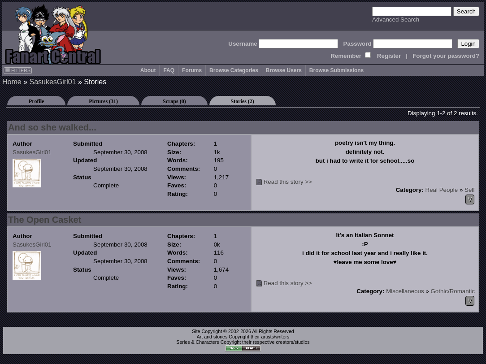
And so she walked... (52, 127)
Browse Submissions (336, 70)
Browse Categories (233, 70)
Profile (36, 101)
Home (12, 82)
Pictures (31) (103, 101)
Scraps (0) (174, 101)
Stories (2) (242, 101)
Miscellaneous (405, 291)
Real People (441, 189)
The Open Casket (44, 220)
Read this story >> (288, 181)
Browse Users (284, 70)
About (148, 70)
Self (469, 189)
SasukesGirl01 (52, 82)
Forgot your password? (445, 55)
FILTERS (17, 70)
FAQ (168, 70)
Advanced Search (395, 19)
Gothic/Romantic (452, 291)
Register (389, 55)
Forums (192, 70)
